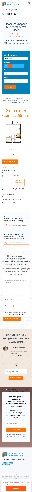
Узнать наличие (10, 161)
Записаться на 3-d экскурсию (18, 243)
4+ (22, 66)
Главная (8, 99)
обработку (19, 312)
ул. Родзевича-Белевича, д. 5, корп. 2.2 (15, 101)
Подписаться (16, 430)
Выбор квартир (19, 99)
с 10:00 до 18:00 (11, 10)
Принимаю (16, 488)
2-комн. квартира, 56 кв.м (15, 102)
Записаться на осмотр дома (18, 225)
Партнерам (6, 464)
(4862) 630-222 (11, 14)
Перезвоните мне (16, 378)
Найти (10, 87)
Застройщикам (7, 462)
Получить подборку (11, 319)
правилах (23, 484)
